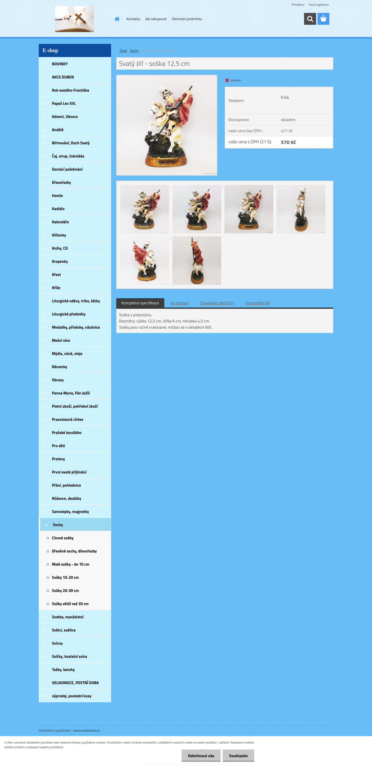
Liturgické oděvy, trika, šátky (76, 301)
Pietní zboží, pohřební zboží (75, 406)
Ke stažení (180, 303)
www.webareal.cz (86, 730)
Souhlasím (238, 756)
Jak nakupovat (156, 18)
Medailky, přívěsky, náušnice (76, 327)
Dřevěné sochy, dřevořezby (74, 551)
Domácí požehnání (67, 169)
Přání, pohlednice (66, 485)
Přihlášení (298, 4)
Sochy (58, 525)
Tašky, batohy (63, 670)
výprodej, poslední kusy (71, 696)
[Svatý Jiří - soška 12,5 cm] (167, 77)
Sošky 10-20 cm (65, 577)
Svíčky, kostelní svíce (69, 656)
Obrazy (58, 380)
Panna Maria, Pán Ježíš (71, 393)
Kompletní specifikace (140, 303)
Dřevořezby (61, 182)
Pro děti (58, 446)
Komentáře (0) (257, 303)
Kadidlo (58, 209)
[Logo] (74, 19)
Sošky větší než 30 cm (70, 604)
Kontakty (133, 18)
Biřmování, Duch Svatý (71, 143)
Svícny (57, 643)
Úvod (123, 50)
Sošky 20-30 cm (65, 591)
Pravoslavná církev (67, 419)
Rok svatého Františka (70, 90)
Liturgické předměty (69, 314)
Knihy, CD (60, 248)
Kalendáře (60, 222)
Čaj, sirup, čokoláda (68, 156)
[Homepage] (117, 19)
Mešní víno (61, 340)
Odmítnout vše (201, 756)
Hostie (57, 196)
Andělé (58, 130)
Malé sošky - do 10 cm (70, 564)
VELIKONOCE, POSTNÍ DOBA (75, 683)
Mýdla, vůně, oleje (67, 354)
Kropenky (60, 261)
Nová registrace (319, 4)
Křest (56, 275)
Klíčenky (59, 235)
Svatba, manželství (68, 617)
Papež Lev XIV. (64, 103)
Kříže (56, 288)
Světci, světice (64, 630)
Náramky (59, 367)
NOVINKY (60, 64)
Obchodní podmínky (187, 18)
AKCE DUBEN (63, 77)
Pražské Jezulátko (66, 433)
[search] (310, 19)
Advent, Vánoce (65, 117)
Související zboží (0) (217, 303)
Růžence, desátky (66, 498)
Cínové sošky (63, 538)
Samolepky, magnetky (70, 512)
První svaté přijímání (69, 472)
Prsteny (58, 459)
